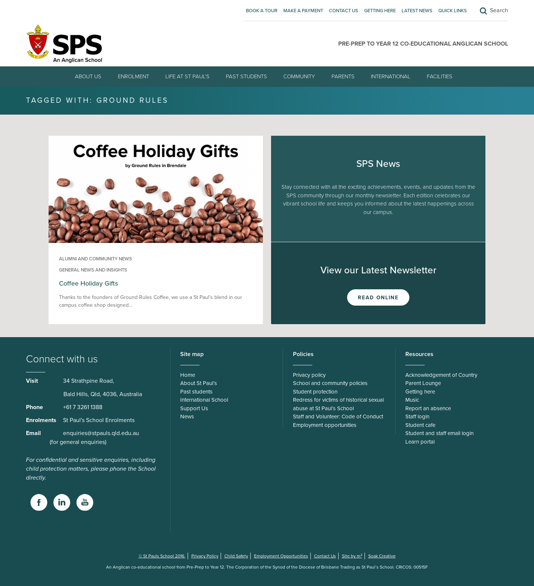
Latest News (417, 11)
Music (412, 399)
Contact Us (343, 11)
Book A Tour (261, 11)
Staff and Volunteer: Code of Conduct (338, 416)
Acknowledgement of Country (441, 375)
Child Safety (236, 556)
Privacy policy (309, 375)
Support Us (194, 408)
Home (187, 375)
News (187, 416)
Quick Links (452, 11)
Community (299, 76)
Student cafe (420, 425)
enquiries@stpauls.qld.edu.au (101, 433)
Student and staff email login (439, 433)
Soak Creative (382, 556)
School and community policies (330, 383)
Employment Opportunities (281, 556)
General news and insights (93, 270)
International (391, 76)
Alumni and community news (95, 259)
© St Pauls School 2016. (162, 556)
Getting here (380, 11)
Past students (246, 76)
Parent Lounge (423, 383)
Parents (343, 76)
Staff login (417, 416)
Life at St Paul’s (187, 76)
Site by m (352, 556)
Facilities (439, 76)
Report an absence (428, 408)
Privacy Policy (204, 556)
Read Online (378, 297)
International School (204, 399)
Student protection (315, 391)
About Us (88, 76)
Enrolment (133, 76)
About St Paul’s (198, 383)
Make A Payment (303, 11)
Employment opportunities (324, 425)
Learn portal (420, 441)
